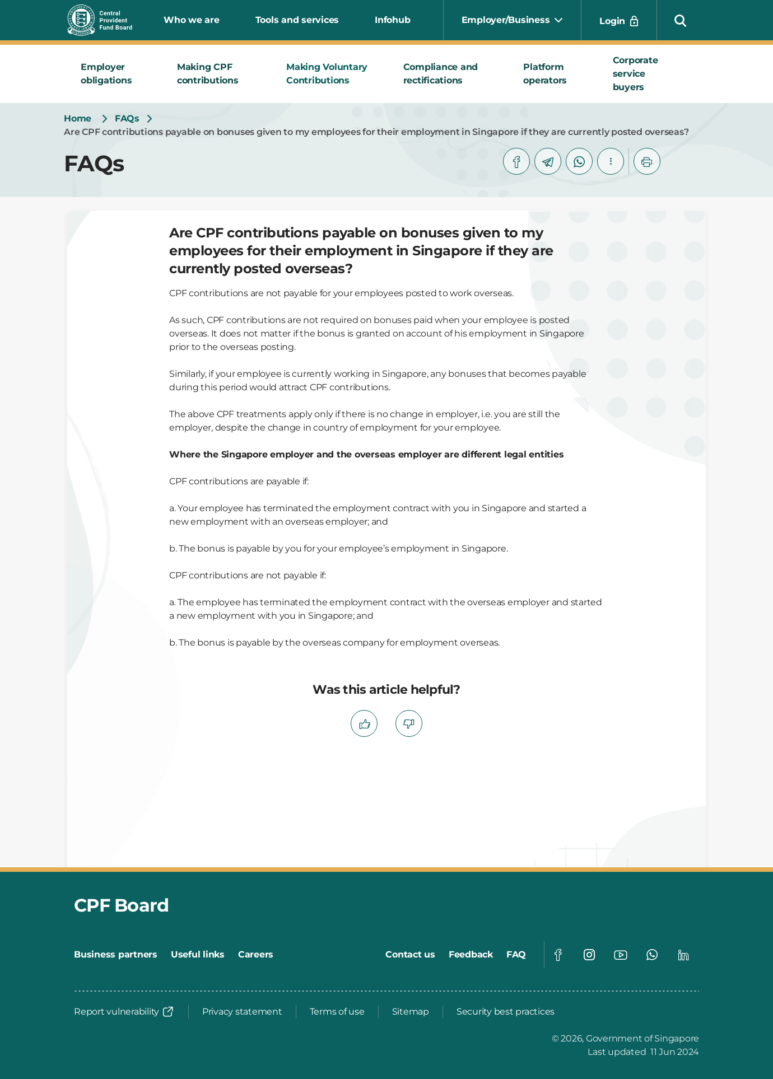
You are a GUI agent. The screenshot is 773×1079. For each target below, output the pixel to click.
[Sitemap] (410, 1012)
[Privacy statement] (242, 1012)
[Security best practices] (506, 1012)
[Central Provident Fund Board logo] (106, 20)
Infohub (392, 20)
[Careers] (255, 954)
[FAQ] (516, 954)
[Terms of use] (337, 1012)
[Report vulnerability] (124, 1012)
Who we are (192, 20)
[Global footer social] (557, 954)
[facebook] (516, 161)
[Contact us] (410, 954)
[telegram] (547, 161)
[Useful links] (198, 954)
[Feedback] (471, 954)
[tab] (115, 74)
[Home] (77, 118)
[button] (681, 20)
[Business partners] (115, 954)
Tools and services (297, 20)
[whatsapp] (579, 161)
